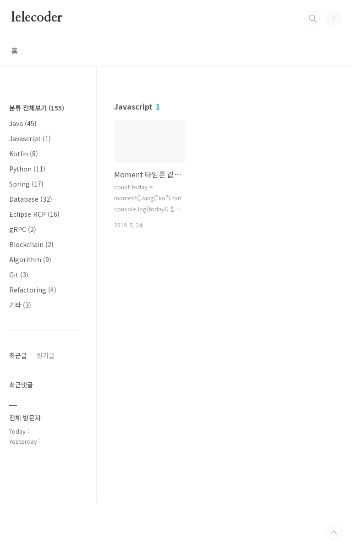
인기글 (46, 355)
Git (18, 274)
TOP (333, 532)
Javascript (30, 138)
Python (27, 168)
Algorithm (30, 259)
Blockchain (31, 244)
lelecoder (36, 17)
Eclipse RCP (34, 214)
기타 (20, 304)
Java (23, 123)
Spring (26, 183)
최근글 (18, 355)
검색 (312, 18)
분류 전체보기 (36, 107)
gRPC (22, 229)
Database (30, 199)
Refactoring (32, 289)
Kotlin (23, 153)
